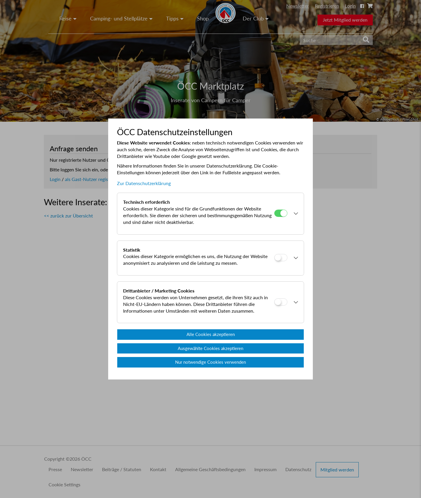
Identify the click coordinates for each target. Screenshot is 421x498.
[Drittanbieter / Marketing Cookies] (280, 302)
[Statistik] (280, 257)
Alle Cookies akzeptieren (211, 334)
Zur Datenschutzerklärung (144, 183)
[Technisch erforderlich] (280, 213)
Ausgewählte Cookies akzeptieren (210, 348)
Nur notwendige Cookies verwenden (210, 362)
